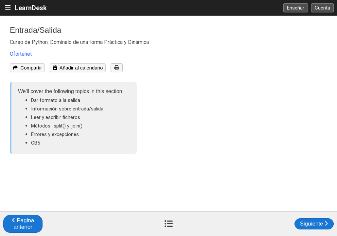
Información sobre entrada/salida (67, 109)
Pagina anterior (23, 223)
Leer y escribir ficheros (55, 117)
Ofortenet (21, 54)
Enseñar (295, 8)
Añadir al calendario (78, 67)
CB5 (35, 143)
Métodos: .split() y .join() (56, 126)
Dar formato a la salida (55, 100)
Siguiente (314, 224)
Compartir (27, 67)
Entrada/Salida (35, 30)
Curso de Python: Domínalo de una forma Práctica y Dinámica (79, 42)
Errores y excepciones (55, 134)
